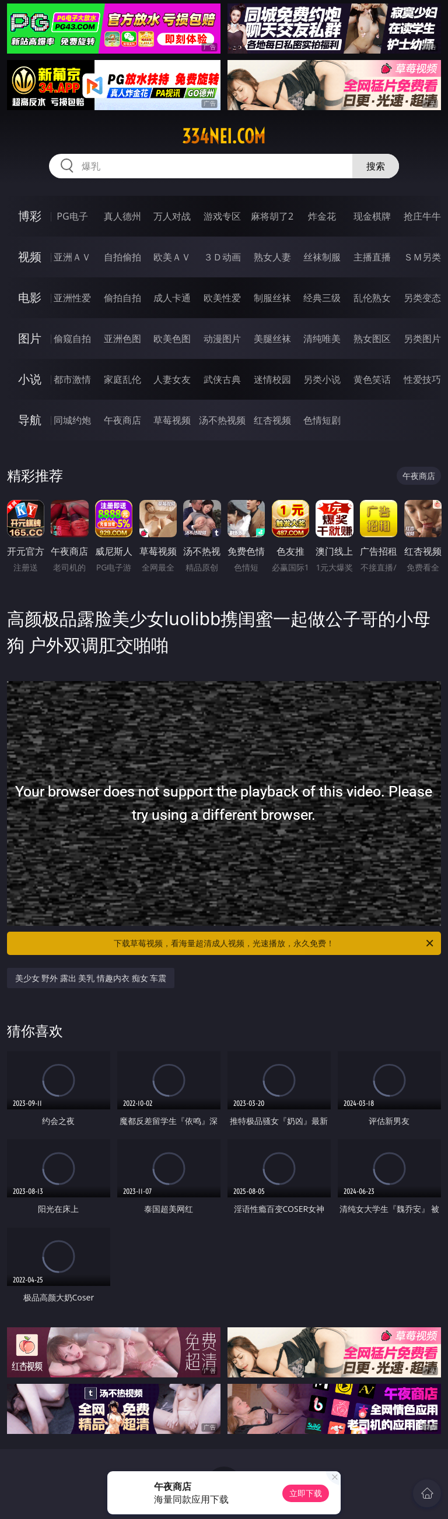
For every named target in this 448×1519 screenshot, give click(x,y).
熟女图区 (372, 338)
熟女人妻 (272, 257)
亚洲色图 (122, 338)
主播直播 (372, 257)
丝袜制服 (322, 257)
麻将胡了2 (272, 216)
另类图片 (422, 338)
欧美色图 (172, 338)
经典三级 (322, 297)
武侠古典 (222, 379)
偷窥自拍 (72, 338)
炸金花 (322, 216)
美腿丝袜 (272, 338)
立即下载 (305, 1493)
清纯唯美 (322, 338)
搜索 (375, 166)
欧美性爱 (222, 297)
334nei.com (223, 136)
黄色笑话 (372, 379)
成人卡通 (172, 297)
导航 (29, 420)
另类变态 (422, 297)
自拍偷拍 (122, 257)
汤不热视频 (222, 420)
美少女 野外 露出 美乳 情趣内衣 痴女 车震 (91, 978)
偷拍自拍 (122, 297)
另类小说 (322, 379)
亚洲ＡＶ (72, 257)
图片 (29, 338)
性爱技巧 (422, 379)
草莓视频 (172, 420)
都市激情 (72, 379)
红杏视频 (272, 420)
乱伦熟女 (372, 297)
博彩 (29, 216)
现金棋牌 (372, 216)
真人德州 (122, 216)
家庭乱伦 (122, 379)
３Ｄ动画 (222, 257)
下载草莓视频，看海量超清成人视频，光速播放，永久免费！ (274, 943)
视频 (29, 257)
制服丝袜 (272, 297)
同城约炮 (72, 420)
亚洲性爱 (72, 297)
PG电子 (72, 216)
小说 (29, 379)
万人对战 (172, 216)
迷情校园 (272, 379)
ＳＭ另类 (422, 257)
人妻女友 (172, 379)
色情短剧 (322, 420)
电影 (29, 297)
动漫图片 (222, 338)
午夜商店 (122, 420)
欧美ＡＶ (172, 257)
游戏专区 (222, 216)
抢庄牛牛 (422, 216)
